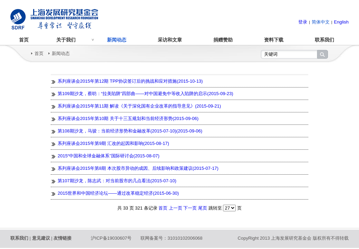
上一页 (176, 208)
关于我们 (66, 40)
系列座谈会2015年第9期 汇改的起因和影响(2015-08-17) (113, 143)
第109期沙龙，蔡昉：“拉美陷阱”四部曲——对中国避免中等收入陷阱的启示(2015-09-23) (145, 93)
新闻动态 (116, 40)
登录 (302, 22)
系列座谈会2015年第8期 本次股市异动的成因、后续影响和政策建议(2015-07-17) (138, 168)
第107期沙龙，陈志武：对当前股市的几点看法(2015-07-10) (117, 180)
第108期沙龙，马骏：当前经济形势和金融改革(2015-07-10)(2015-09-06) (130, 130)
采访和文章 (170, 40)
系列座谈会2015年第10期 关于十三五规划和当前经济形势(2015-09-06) (128, 118)
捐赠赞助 (223, 40)
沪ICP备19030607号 (111, 238)
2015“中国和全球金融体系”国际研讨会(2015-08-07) (108, 155)
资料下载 (273, 40)
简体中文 (321, 22)
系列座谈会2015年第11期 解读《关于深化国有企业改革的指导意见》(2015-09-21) (139, 106)
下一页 (190, 208)
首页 (24, 40)
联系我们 (324, 40)
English (341, 22)
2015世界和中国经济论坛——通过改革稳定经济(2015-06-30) (118, 193)
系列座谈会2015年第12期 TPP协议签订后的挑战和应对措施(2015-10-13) (130, 81)
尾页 (202, 208)
